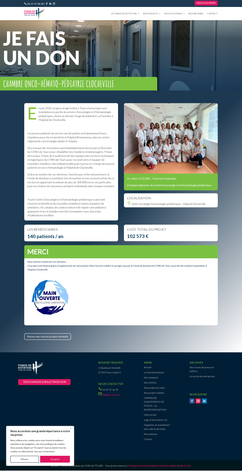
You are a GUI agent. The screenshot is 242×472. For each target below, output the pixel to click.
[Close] (71, 428)
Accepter (55, 459)
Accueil (147, 368)
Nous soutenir (206, 3)
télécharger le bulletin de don (49, 383)
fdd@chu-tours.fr (111, 396)
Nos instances (151, 378)
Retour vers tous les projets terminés (53, 337)
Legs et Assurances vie (155, 421)
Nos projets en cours (154, 389)
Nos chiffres (150, 383)
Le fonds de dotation (124, 13)
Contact (212, 13)
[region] (40, 446)
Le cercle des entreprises (202, 377)
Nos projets (150, 13)
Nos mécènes (195, 13)
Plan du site (185, 466)
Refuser (24, 459)
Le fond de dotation (154, 373)
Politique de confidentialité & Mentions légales (152, 466)
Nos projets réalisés (154, 394)
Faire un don (150, 416)
